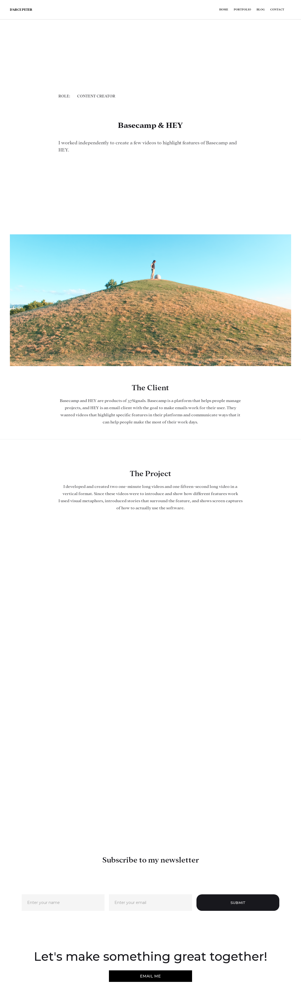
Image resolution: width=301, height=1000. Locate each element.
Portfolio (242, 9)
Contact (277, 9)
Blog (261, 9)
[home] (21, 9)
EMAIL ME (150, 976)
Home (223, 9)
